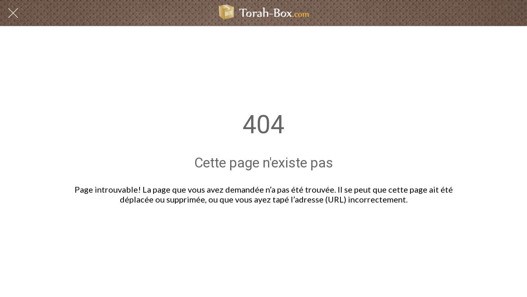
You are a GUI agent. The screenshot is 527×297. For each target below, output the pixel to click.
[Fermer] (13, 13)
